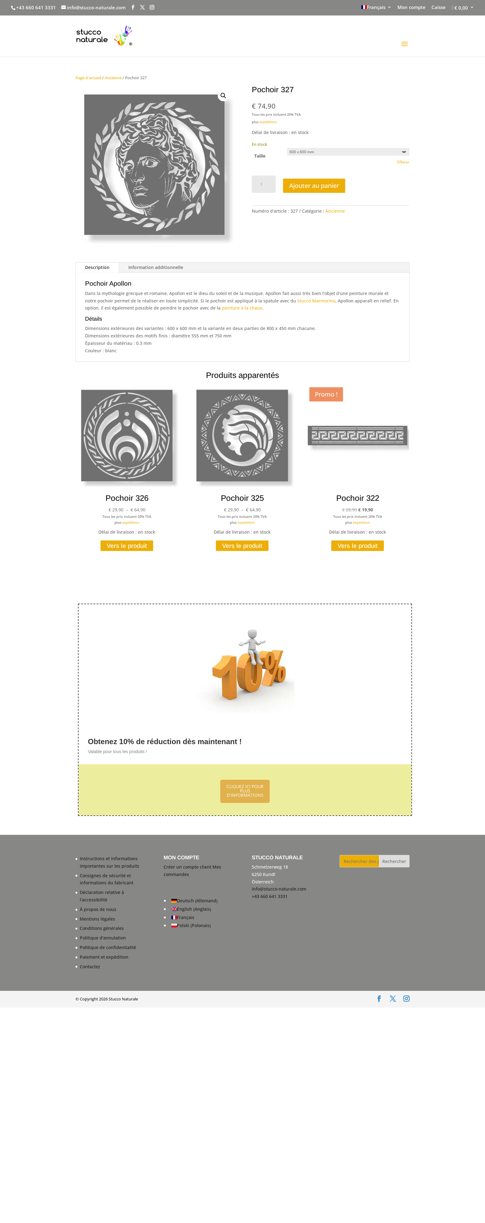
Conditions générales (102, 928)
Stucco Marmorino (316, 301)
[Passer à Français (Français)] (194, 917)
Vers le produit (127, 545)
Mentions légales (97, 919)
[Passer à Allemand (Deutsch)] (194, 901)
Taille (259, 156)
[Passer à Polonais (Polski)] (194, 926)
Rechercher (394, 861)
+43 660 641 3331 (36, 7)
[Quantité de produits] (264, 184)
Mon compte (411, 7)
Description (97, 267)
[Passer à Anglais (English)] (194, 909)
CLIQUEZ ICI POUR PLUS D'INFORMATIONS (245, 790)
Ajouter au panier (314, 185)
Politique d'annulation (103, 938)
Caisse (438, 7)
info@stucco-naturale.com (279, 889)
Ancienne (113, 77)
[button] (223, 95)
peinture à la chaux (242, 308)
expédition (268, 121)
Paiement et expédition (104, 957)
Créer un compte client (187, 867)
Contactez (90, 966)
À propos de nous (98, 909)
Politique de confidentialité (108, 947)
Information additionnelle (155, 267)
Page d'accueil (88, 77)
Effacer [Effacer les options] (403, 162)
